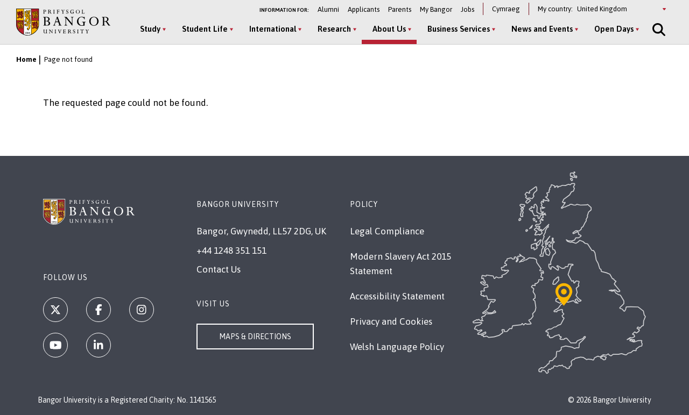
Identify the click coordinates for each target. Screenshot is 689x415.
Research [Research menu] (334, 28)
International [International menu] (272, 28)
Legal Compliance (387, 231)
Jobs (467, 9)
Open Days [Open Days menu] (614, 28)
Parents (399, 9)
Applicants (363, 9)
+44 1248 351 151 (231, 250)
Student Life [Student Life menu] (205, 28)
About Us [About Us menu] (389, 28)
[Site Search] (657, 29)
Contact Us (218, 269)
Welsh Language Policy (397, 346)
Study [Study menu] (150, 28)
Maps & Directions (255, 336)
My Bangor (436, 9)
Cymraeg (506, 8)
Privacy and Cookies (391, 321)
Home (26, 59)
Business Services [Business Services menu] (458, 28)
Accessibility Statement (397, 296)
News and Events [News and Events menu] (542, 28)
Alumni (328, 9)
